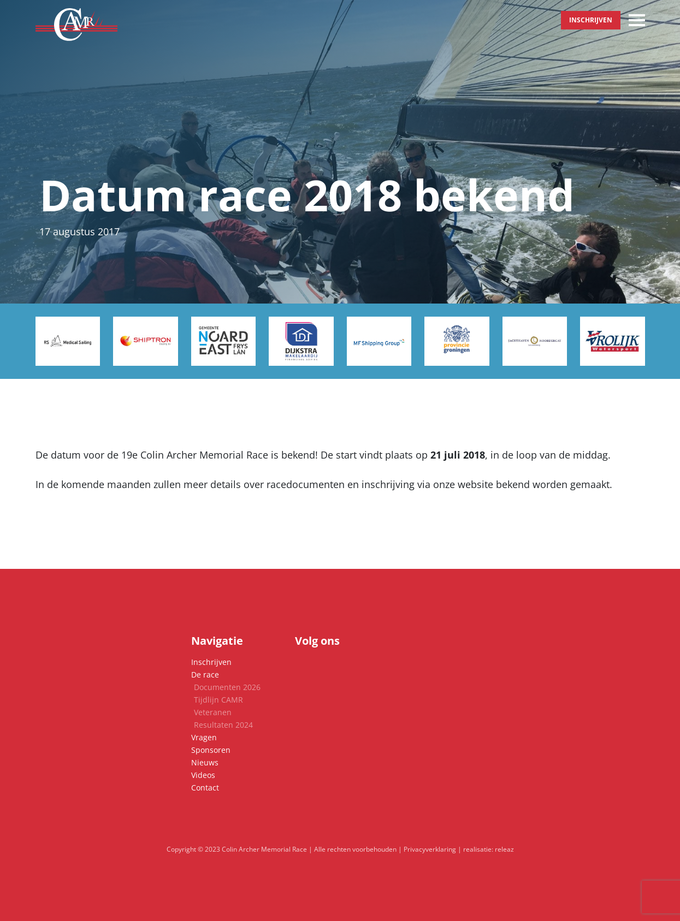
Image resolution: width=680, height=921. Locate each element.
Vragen (204, 737)
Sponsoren (210, 750)
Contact (205, 787)
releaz (504, 849)
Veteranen (213, 712)
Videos (203, 775)
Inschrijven (590, 20)
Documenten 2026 (227, 687)
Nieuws (204, 762)
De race (205, 674)
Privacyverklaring (430, 849)
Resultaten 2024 (223, 725)
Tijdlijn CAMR (218, 699)
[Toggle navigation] (637, 20)
